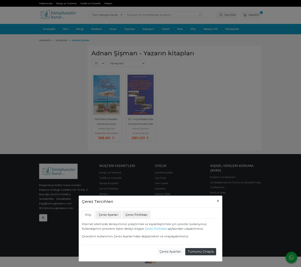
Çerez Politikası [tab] (136, 214)
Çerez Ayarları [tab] (108, 214)
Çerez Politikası (156, 228)
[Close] (217, 201)
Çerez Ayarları (170, 251)
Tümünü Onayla (201, 251)
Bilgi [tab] (88, 214)
